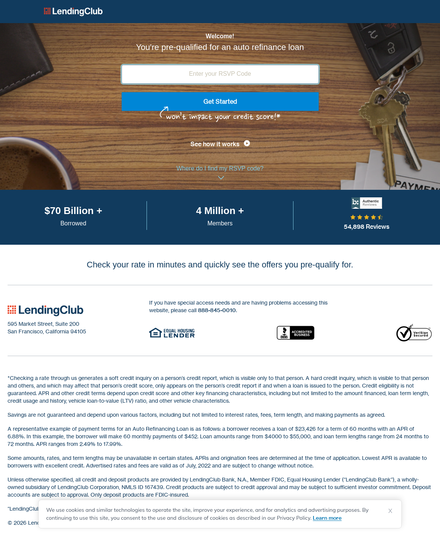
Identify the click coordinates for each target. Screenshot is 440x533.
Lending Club (73, 12)
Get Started (220, 101)
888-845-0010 (217, 310)
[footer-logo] (45, 310)
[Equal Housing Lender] (172, 332)
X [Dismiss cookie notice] (390, 510)
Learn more (327, 517)
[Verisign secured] (414, 332)
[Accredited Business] (295, 332)
